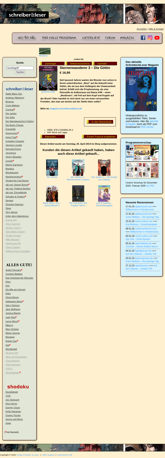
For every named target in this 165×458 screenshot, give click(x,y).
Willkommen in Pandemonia (140, 209)
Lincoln (9, 161)
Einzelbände (12, 392)
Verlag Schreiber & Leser (27, 455)
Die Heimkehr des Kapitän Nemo (78, 204)
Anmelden (142, 29)
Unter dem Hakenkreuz (17, 216)
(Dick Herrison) (13, 364)
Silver (8, 208)
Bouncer (10, 101)
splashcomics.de (143, 206)
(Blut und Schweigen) (16, 357)
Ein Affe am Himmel (15, 289)
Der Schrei (52, 177)
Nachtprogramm (14, 176)
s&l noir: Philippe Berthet (18, 188)
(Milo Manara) (12, 239)
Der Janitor (11, 113)
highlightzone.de (143, 251)
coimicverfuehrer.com (146, 228)
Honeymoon (12, 133)
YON (8, 396)
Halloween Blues (14, 301)
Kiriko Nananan (13, 411)
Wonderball (11, 349)
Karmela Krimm (13, 149)
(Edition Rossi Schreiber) (18, 251)
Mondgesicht (12, 172)
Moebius (10, 168)
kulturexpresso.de (144, 258)
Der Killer (10, 117)
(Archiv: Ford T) (13, 228)
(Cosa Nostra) (12, 361)
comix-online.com (144, 221)
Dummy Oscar (13, 407)
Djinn (8, 282)
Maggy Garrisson (14, 165)
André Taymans (13, 270)
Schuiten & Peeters (15, 196)
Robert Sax (11, 341)
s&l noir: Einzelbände (16, 192)
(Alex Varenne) (13, 224)
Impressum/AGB (64, 455)
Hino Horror (11, 403)
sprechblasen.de (143, 243)
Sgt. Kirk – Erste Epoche (138, 239)
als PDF (150, 185)
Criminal (10, 109)
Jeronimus (11, 153)
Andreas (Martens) (15, 97)
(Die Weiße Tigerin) (15, 231)
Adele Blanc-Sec (14, 94)
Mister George (13, 333)
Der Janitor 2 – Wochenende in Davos (78, 178)
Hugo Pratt (11, 137)
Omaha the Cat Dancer (17, 180)
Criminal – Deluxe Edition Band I (142, 246)
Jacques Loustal (14, 145)
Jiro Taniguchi (12, 399)
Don (8, 285)
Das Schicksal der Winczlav (19, 278)
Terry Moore (12, 212)
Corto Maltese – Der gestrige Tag (142, 217)
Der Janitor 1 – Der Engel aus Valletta (104, 178)
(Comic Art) (11, 220)
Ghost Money (12, 297)
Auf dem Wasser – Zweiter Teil (141, 254)
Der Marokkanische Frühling (20, 121)
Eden (8, 293)
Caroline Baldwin (14, 274)
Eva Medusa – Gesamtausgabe (141, 224)
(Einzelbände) (12, 372)
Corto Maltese (12, 105)
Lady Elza (10, 317)
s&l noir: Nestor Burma (17, 184)
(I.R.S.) (9, 368)
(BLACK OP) (12, 353)
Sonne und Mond (14, 419)
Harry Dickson (13, 305)
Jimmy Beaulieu (14, 157)
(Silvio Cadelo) (13, 247)
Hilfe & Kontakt (156, 29)
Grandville (11, 129)
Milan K (9, 325)
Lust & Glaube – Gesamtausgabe (104, 204)
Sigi (7, 345)
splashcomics (142, 265)
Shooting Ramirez (14, 204)
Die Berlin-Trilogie (14, 125)
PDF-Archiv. (147, 127)
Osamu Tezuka (13, 415)
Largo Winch (12, 321)
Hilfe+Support (48, 455)
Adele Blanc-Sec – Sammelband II (52, 204)
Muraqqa (10, 337)
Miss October (12, 329)
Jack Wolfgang (13, 309)
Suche (20, 62)
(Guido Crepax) (13, 235)
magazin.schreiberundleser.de (66, 108)
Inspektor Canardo (15, 141)
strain (8, 423)
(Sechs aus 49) (13, 243)
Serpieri (9, 200)
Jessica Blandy (13, 313)
